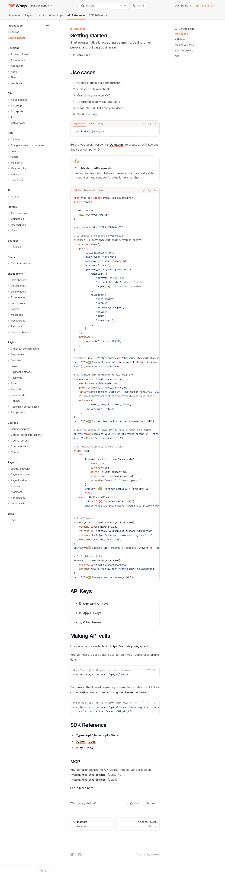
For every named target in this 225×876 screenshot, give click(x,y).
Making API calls (184, 44)
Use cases (181, 33)
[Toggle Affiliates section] (14, 139)
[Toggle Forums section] (13, 309)
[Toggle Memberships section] (17, 168)
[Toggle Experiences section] (16, 297)
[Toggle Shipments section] (15, 180)
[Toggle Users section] (12, 230)
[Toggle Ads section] (11, 117)
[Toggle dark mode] (43, 870)
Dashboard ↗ (183, 5)
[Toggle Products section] (14, 389)
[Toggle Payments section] (14, 378)
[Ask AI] (155, 124)
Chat (42, 17)
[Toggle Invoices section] (14, 366)
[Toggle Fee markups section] (16, 225)
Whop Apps (56, 17)
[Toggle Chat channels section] (17, 280)
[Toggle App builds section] (15, 66)
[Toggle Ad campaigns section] (17, 100)
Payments (14, 17)
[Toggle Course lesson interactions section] (24, 435)
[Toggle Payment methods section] (19, 372)
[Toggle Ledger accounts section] (19, 469)
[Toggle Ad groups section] (15, 105)
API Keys (180, 39)
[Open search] (104, 5)
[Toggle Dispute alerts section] (17, 354)
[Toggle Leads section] (12, 157)
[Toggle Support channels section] (19, 332)
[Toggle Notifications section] (16, 320)
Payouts (30, 17)
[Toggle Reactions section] (14, 326)
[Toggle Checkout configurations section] (23, 349)
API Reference (76, 17)
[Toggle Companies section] (15, 219)
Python (81, 741)
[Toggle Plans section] (12, 383)
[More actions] (95, 55)
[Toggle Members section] (14, 163)
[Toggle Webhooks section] (15, 83)
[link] (115, 169)
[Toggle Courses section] (14, 452)
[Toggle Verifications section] (16, 498)
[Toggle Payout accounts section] (18, 474)
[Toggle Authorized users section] (19, 213)
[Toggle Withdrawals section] (16, 503)
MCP (178, 56)
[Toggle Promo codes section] (17, 395)
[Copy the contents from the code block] (149, 124)
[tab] (79, 124)
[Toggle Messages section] (15, 315)
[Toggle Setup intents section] (16, 412)
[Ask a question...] (114, 837)
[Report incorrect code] (144, 124)
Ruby (79, 748)
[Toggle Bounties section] (14, 247)
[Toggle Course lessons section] (18, 440)
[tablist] (105, 124)
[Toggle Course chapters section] (18, 429)
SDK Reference (98, 17)
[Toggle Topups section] (13, 486)
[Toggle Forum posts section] (16, 303)
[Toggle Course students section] (18, 446)
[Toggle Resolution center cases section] (23, 407)
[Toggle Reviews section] (14, 174)
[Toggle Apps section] (12, 71)
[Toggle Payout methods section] (18, 480)
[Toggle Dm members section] (16, 291)
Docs (114, 735)
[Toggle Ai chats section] (13, 196)
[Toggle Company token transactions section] (25, 145)
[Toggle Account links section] (16, 60)
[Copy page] (81, 55)
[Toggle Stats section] (12, 520)
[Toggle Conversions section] (16, 123)
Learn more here (82, 788)
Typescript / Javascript (92, 735)
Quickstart (117, 144)
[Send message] (155, 839)
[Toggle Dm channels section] (16, 286)
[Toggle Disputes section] (14, 360)
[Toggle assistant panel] (138, 5)
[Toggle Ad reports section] (15, 111)
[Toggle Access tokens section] (17, 54)
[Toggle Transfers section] (14, 492)
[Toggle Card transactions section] (19, 263)
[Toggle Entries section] (13, 151)
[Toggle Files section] (11, 77)
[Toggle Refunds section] (14, 401)
